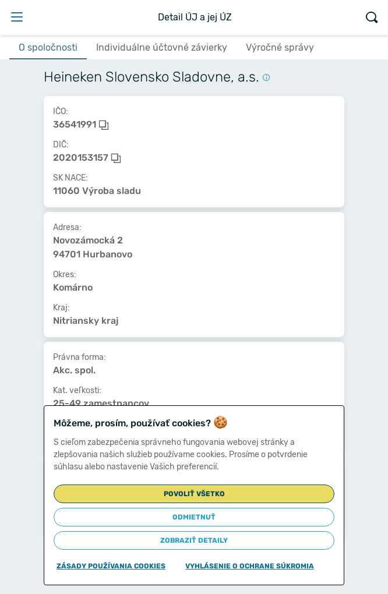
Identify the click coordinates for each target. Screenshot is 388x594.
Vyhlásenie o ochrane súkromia (249, 566)
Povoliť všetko (194, 494)
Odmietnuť (194, 517)
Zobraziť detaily (194, 540)
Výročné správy (280, 47)
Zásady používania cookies (111, 566)
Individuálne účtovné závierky (161, 47)
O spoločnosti (48, 47)
